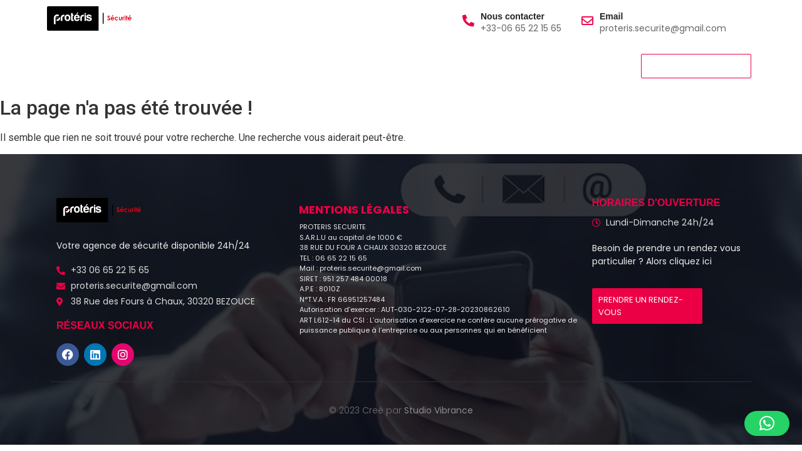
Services (191, 65)
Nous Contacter (357, 65)
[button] (766, 423)
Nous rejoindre (265, 65)
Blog (427, 65)
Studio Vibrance (438, 410)
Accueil (71, 65)
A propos (130, 65)
